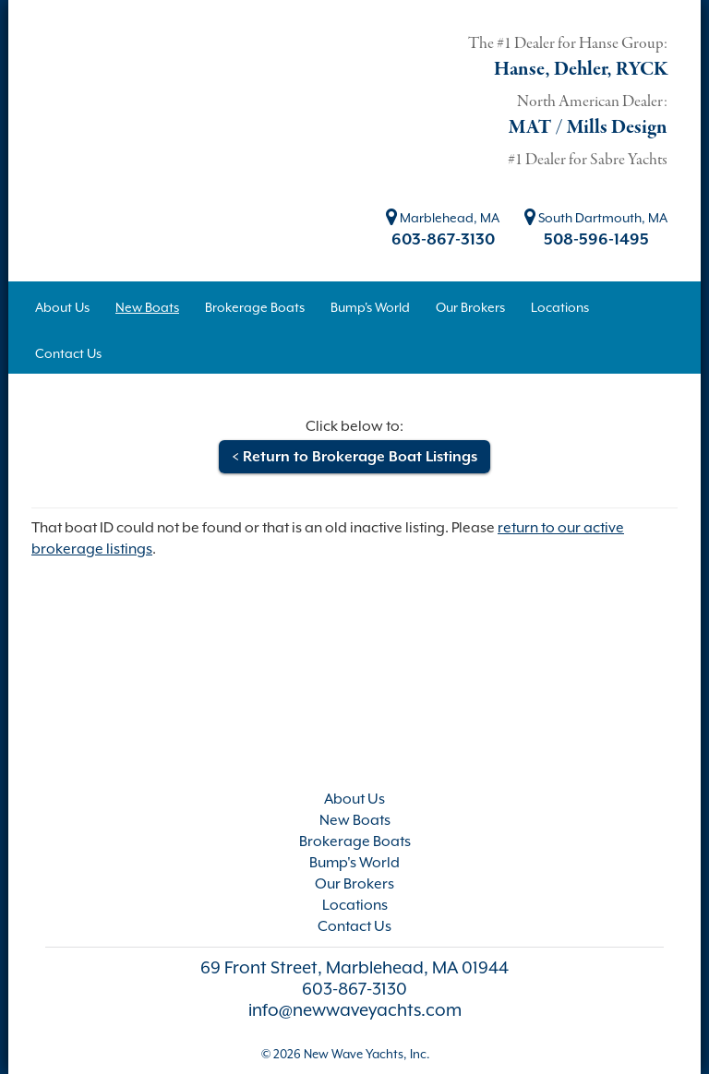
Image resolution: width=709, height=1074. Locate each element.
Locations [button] (560, 307)
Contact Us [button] (68, 353)
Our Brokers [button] (470, 307)
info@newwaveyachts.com (355, 1010)
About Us (354, 799)
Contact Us (354, 926)
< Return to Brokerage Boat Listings (354, 456)
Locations (355, 905)
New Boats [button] (147, 307)
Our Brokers (354, 884)
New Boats (355, 820)
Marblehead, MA (442, 217)
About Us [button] (62, 307)
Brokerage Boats (355, 841)
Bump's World (354, 862)
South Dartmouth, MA (595, 217)
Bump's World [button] (370, 307)
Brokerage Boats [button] (255, 307)
